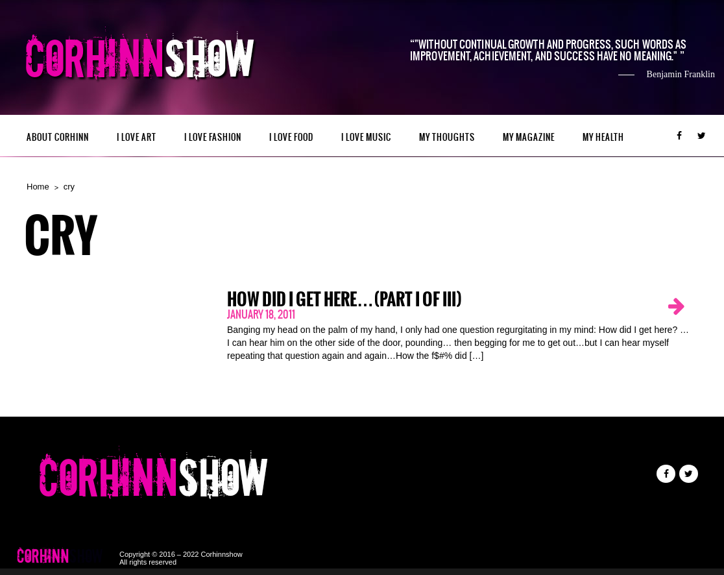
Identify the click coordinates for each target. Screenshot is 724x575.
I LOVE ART (136, 137)
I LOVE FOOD (291, 137)
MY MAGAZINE (529, 137)
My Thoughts (447, 137)
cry (69, 186)
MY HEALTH (603, 137)
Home (38, 186)
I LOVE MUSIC (366, 137)
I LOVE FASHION (212, 137)
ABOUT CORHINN (58, 137)
